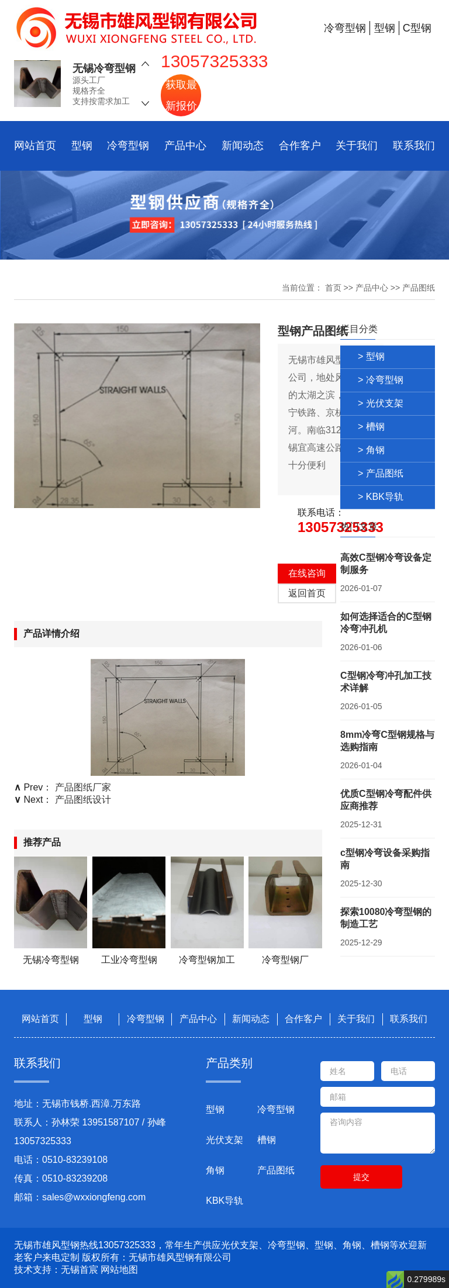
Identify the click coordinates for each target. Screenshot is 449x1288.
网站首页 (35, 145)
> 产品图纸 (380, 473)
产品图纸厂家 (83, 787)
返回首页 (307, 593)
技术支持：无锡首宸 (56, 1270)
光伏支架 (224, 1140)
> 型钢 (371, 356)
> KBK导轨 (380, 497)
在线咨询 (307, 573)
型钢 (81, 145)
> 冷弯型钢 (380, 380)
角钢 (215, 1170)
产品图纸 (418, 287)
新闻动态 (243, 145)
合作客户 (300, 145)
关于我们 (357, 145)
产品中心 (185, 145)
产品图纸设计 (83, 799)
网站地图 (119, 1270)
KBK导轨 (224, 1201)
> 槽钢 (371, 426)
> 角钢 (371, 450)
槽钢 (266, 1140)
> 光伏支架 (380, 403)
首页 (333, 287)
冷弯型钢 (128, 145)
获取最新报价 (181, 95)
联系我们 (414, 145)
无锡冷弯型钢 (104, 69)
